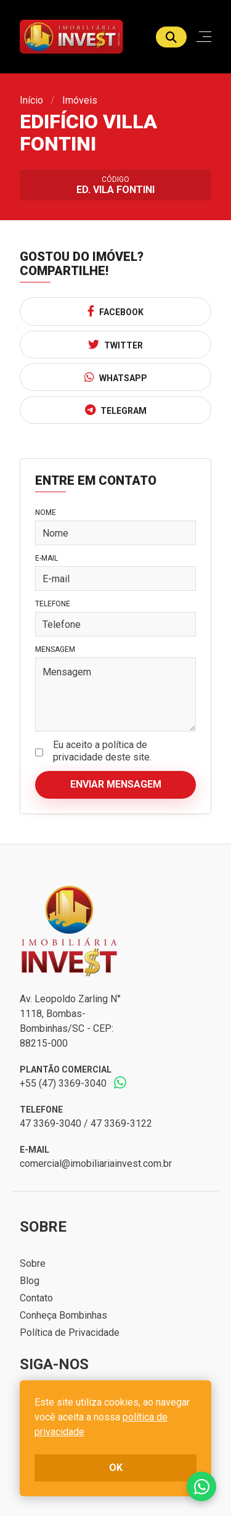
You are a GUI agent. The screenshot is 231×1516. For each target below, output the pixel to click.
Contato (36, 1298)
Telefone (52, 603)
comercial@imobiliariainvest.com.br (96, 1163)
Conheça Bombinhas (63, 1315)
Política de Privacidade (70, 1332)
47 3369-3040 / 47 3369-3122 (86, 1123)
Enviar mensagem (115, 784)
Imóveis (79, 100)
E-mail (46, 558)
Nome (45, 512)
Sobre (33, 1263)
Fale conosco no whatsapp (201, 1486)
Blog (29, 1281)
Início (31, 100)
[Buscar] (171, 37)
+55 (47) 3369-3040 (63, 1083)
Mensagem (55, 649)
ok (116, 1467)
